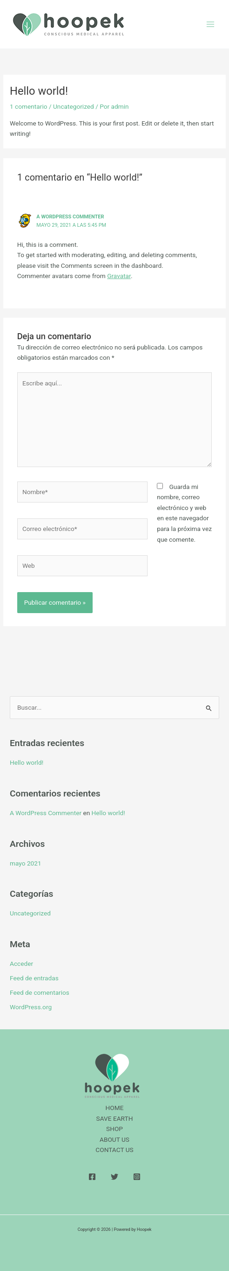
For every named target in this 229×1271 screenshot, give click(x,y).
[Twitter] (114, 1176)
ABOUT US (114, 1139)
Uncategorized (73, 106)
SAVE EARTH (114, 1118)
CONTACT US (114, 1149)
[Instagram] (136, 1176)
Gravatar (119, 275)
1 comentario (28, 106)
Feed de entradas (34, 978)
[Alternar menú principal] (211, 24)
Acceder (21, 963)
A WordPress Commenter (70, 217)
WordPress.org (31, 1007)
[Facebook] (92, 1176)
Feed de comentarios (39, 992)
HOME (115, 1107)
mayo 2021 (25, 863)
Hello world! (26, 762)
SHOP (114, 1128)
